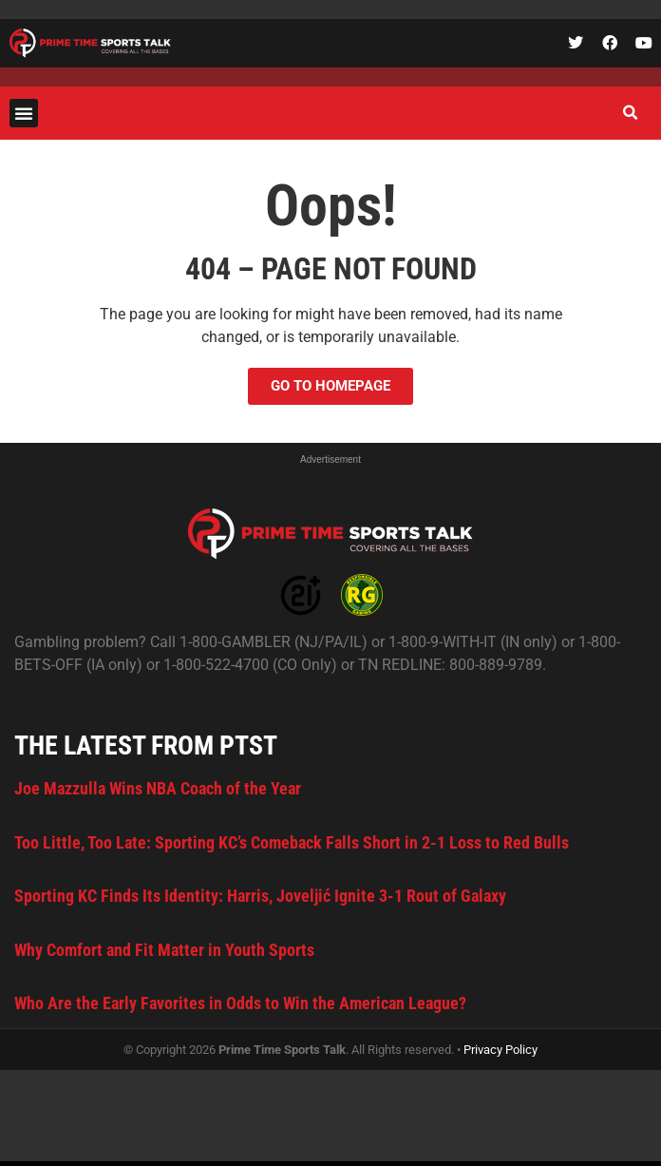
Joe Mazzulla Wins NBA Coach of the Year (157, 788)
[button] (23, 113)
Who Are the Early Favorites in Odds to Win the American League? (240, 1003)
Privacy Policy (500, 1049)
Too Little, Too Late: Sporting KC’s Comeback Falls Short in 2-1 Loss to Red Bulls (291, 842)
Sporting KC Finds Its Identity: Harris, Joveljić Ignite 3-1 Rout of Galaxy (260, 896)
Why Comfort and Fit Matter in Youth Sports (164, 950)
